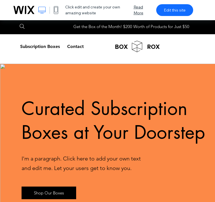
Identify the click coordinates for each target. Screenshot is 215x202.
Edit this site (175, 10)
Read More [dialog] (138, 9)
